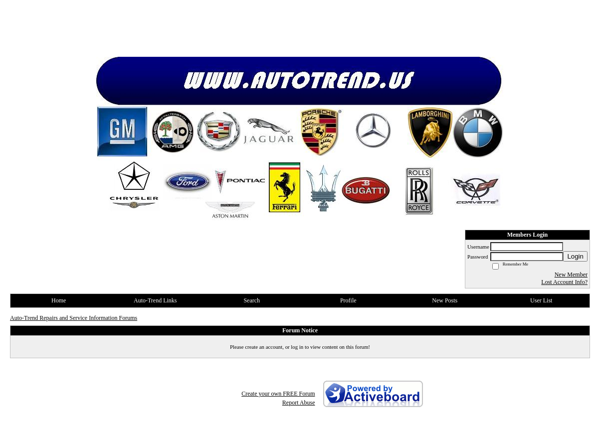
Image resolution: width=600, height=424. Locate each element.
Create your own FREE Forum (278, 393)
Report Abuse (298, 402)
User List (541, 300)
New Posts (444, 300)
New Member (571, 274)
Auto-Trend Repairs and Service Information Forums (73, 317)
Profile (348, 300)
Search (251, 300)
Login (575, 256)
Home (58, 300)
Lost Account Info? (564, 282)
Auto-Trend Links (155, 300)
